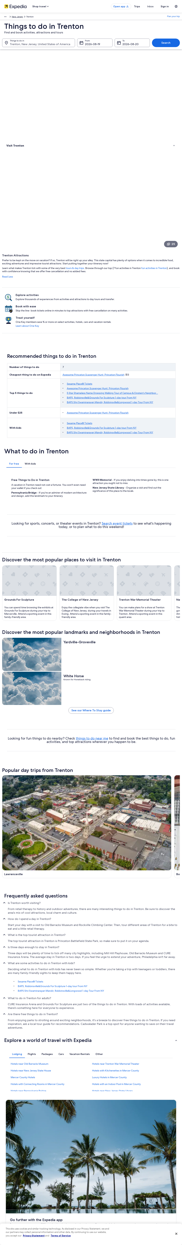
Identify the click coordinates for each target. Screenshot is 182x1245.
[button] (91, 1031)
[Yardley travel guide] (158, 819)
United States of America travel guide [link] (68, 1169)
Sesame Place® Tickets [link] (30, 972)
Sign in (165, 6)
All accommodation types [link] (62, 1209)
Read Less (52, 125)
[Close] (176, 1234)
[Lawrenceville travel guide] (68, 785)
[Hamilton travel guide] (113, 853)
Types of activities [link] (16, 86)
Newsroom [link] (11, 1192)
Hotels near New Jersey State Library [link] (112, 1081)
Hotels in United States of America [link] (66, 1175)
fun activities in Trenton (68, 120)
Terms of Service (61, 1235)
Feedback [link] (10, 1214)
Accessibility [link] (100, 1197)
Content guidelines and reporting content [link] (111, 1210)
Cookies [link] (98, 1175)
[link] (24, 99)
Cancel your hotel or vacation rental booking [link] (156, 1176)
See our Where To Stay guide (113, 692)
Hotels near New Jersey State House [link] (31, 1061)
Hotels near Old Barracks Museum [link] (29, 1054)
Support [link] (143, 1169)
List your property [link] (14, 1180)
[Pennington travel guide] (113, 819)
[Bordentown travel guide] (113, 785)
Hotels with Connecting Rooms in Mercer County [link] (37, 1074)
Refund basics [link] (145, 1189)
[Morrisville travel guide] (68, 819)
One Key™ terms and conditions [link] (110, 1186)
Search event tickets (158, 401)
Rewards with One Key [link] (61, 1214)
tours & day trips (119, 116)
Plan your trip (173, 17)
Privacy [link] (98, 1169)
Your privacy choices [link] (104, 1203)
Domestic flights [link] (58, 1197)
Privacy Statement (34, 1235)
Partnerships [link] (12, 1186)
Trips (143, 6)
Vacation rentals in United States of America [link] (67, 1182)
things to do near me (138, 724)
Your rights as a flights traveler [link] (153, 1206)
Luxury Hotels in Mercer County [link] (109, 1068)
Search (165, 46)
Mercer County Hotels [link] (23, 1068)
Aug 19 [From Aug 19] (89, 48)
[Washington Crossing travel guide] (158, 785)
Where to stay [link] (14, 91)
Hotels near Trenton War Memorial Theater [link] (115, 1054)
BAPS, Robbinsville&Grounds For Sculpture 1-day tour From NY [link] (52, 977)
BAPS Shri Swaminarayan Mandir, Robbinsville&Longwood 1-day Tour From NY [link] (61, 981)
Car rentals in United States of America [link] (68, 1203)
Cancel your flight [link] (147, 1183)
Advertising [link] (11, 1203)
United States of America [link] (31, 17)
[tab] (58, 337)
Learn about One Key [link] (159, 177)
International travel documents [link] (153, 1200)
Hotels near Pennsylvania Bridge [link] (28, 1081)
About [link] (9, 1169)
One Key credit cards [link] (60, 1220)
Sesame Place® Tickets (110, 243)
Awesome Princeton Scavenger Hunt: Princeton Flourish (124, 233)
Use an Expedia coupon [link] (150, 1194)
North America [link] (9, 17)
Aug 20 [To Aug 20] (127, 48)
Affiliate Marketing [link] (14, 1209)
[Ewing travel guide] (68, 853)
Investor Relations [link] (14, 1197)
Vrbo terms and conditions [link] (107, 1192)
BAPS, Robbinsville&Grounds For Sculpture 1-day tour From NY (132, 260)
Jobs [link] (8, 1175)
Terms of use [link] (101, 1180)
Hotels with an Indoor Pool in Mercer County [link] (116, 1074)
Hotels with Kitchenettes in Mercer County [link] (115, 1061)
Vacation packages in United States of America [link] (68, 1190)
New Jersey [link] (52, 17)
